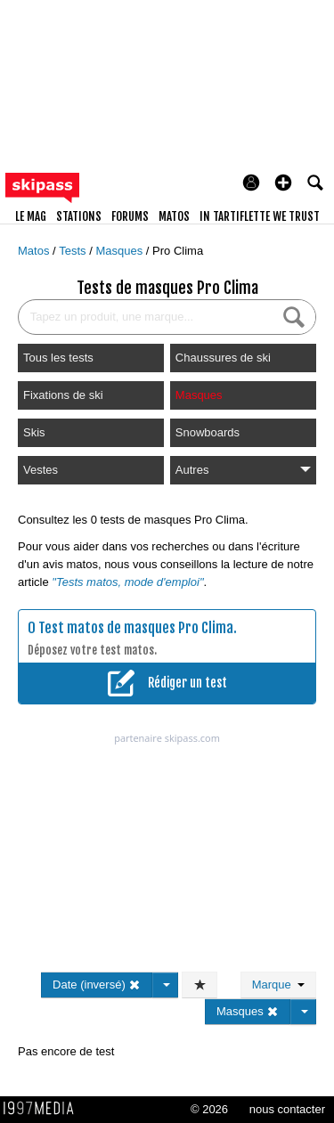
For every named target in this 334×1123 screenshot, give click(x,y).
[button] (283, 182)
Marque (278, 984)
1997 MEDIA (43, 1108)
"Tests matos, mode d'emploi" (127, 582)
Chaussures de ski (223, 357)
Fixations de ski (63, 395)
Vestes (40, 469)
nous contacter (287, 1109)
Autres (243, 469)
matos (174, 216)
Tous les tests (58, 357)
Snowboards (207, 432)
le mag (30, 216)
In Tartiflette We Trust (260, 216)
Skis (34, 432)
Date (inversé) (97, 984)
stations (79, 216)
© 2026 (209, 1109)
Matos (35, 250)
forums (130, 216)
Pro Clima (177, 250)
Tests (74, 250)
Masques (120, 250)
